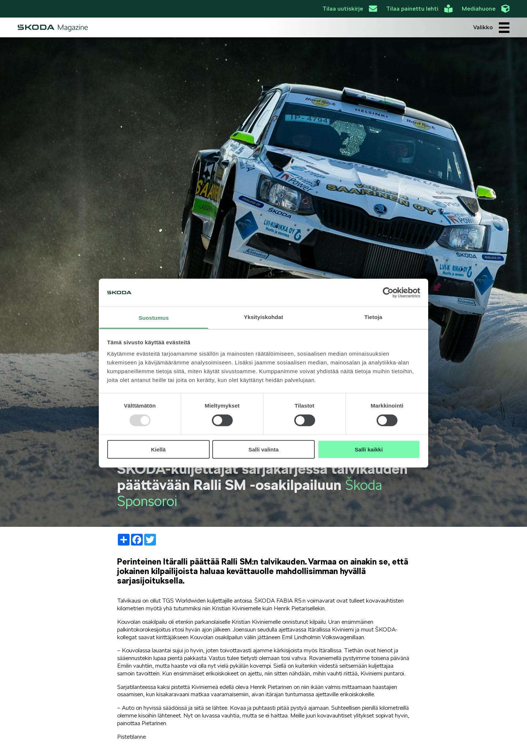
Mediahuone (485, 9)
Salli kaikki (369, 449)
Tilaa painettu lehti (419, 9)
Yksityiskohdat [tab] (263, 317)
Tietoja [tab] (373, 317)
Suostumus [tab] (154, 318)
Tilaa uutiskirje (349, 9)
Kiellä (158, 449)
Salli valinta (263, 449)
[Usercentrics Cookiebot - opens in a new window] (388, 292)
